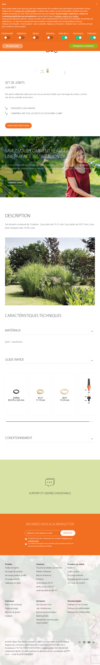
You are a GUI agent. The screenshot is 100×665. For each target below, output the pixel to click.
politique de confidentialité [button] (25, 11)
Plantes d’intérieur (43, 571)
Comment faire (15, 183)
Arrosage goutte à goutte (15, 575)
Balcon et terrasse (43, 575)
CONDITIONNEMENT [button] (18, 438)
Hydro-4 (71, 568)
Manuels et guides (12, 612)
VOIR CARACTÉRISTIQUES (18, 126)
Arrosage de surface (13, 571)
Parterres (40, 579)
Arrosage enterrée (75, 575)
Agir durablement (43, 608)
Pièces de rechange (13, 604)
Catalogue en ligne (13, 583)
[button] (64, 73)
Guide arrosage (11, 608)
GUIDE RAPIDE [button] (14, 360)
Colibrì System (74, 571)
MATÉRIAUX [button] (13, 330)
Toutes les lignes (12, 568)
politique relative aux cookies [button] (67, 16)
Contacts (8, 616)
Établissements (42, 616)
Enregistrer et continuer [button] (83, 46)
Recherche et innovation (46, 612)
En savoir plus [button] (12, 46)
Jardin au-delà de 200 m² (46, 590)
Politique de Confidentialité (79, 612)
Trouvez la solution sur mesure (49, 568)
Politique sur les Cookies (78, 604)
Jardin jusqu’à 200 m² (45, 587)
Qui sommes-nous (44, 604)
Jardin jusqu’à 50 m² (44, 583)
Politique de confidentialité (79, 608)
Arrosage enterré (12, 579)
